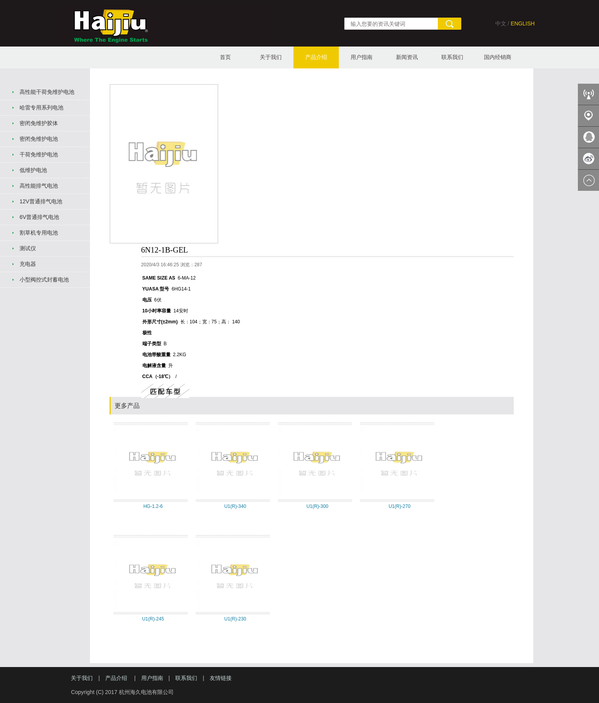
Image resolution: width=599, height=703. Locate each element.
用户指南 (361, 57)
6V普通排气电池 (39, 217)
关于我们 (271, 57)
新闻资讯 (407, 57)
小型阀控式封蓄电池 (44, 279)
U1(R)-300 (317, 506)
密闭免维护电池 (39, 139)
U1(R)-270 (399, 506)
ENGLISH (522, 23)
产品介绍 (316, 57)
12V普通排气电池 (41, 201)
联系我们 (452, 57)
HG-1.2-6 (152, 506)
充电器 (28, 264)
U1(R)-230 (235, 619)
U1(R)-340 (235, 506)
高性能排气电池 (39, 186)
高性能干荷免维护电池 (47, 92)
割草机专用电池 (39, 233)
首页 (225, 57)
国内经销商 (497, 57)
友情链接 (221, 678)
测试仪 (28, 248)
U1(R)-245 (153, 619)
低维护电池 (33, 170)
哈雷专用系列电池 (41, 107)
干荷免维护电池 (39, 154)
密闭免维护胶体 (39, 123)
